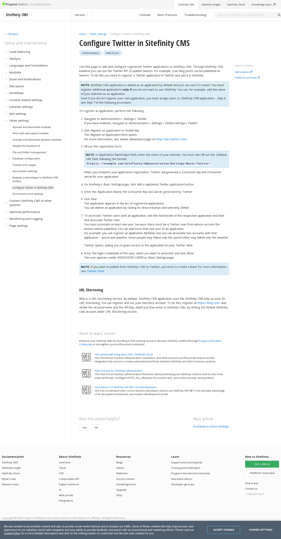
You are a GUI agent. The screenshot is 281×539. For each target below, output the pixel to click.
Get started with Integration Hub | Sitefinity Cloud (124, 354)
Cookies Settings (260, 529)
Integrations (66, 500)
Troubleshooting (195, 15)
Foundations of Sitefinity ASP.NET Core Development (125, 386)
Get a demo (243, 72)
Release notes (10, 483)
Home (82, 34)
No (96, 427)
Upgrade (121, 489)
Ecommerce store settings (211, 426)
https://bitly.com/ (208, 302)
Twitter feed (95, 270)
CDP (61, 472)
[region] (140, 530)
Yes (84, 427)
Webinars (122, 472)
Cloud (62, 467)
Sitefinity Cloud (11, 472)
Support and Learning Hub (186, 462)
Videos (120, 467)
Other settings (98, 34)
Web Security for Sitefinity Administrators (119, 370)
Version (81, 15)
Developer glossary (182, 483)
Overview (64, 462)
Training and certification (185, 467)
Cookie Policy (12, 533)
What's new (9, 478)
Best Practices (167, 15)
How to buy (251, 482)
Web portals (66, 494)
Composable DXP (69, 478)
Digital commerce (69, 483)
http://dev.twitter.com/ (171, 139)
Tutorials (145, 15)
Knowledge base (126, 483)
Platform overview (247, 77)
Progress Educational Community (190, 472)
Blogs (119, 462)
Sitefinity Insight (11, 467)
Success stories (125, 478)
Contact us (251, 488)
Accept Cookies (223, 529)
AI (60, 489)
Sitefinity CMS (10, 462)
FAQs (119, 494)
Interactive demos (181, 478)
